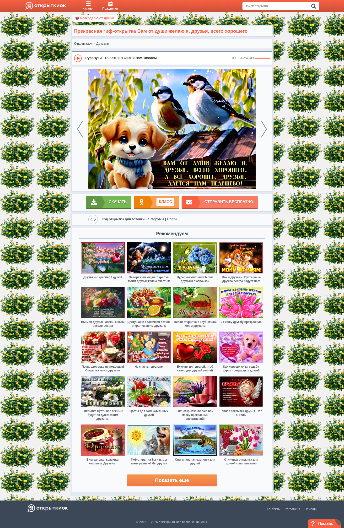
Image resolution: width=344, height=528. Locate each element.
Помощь (311, 509)
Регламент (292, 509)
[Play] (78, 58)
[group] (172, 58)
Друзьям (102, 43)
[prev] (80, 129)
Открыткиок (83, 43)
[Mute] (252, 58)
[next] (264, 129)
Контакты (273, 509)
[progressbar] (262, 58)
